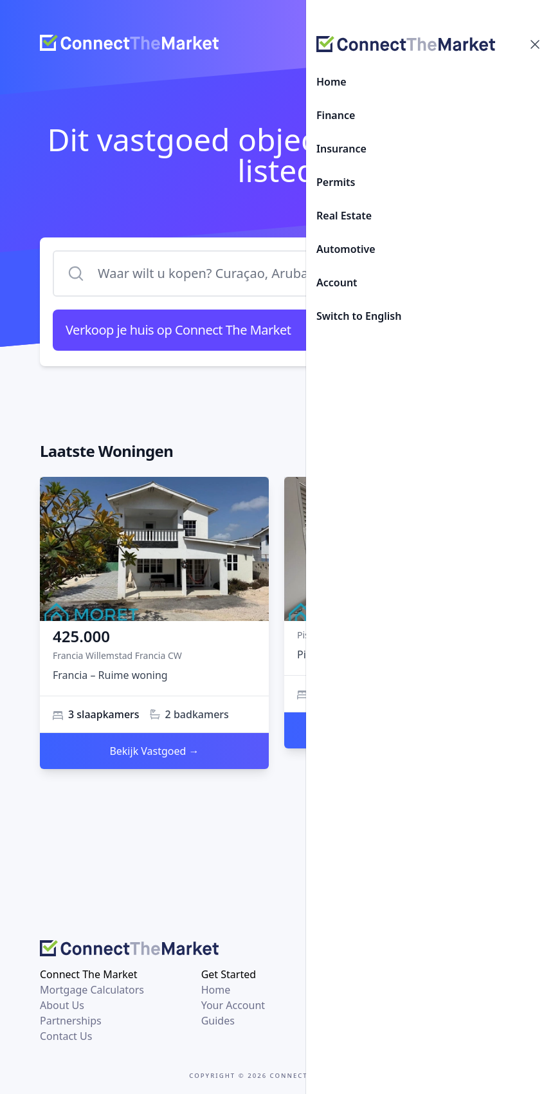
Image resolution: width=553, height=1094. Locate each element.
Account (337, 282)
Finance (335, 115)
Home (331, 82)
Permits (335, 182)
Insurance (341, 149)
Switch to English (358, 316)
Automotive (346, 249)
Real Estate (344, 216)
